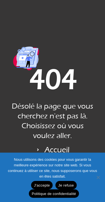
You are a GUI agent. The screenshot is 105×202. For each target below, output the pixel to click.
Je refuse (66, 185)
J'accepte (42, 185)
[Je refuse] (98, 177)
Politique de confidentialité (54, 194)
